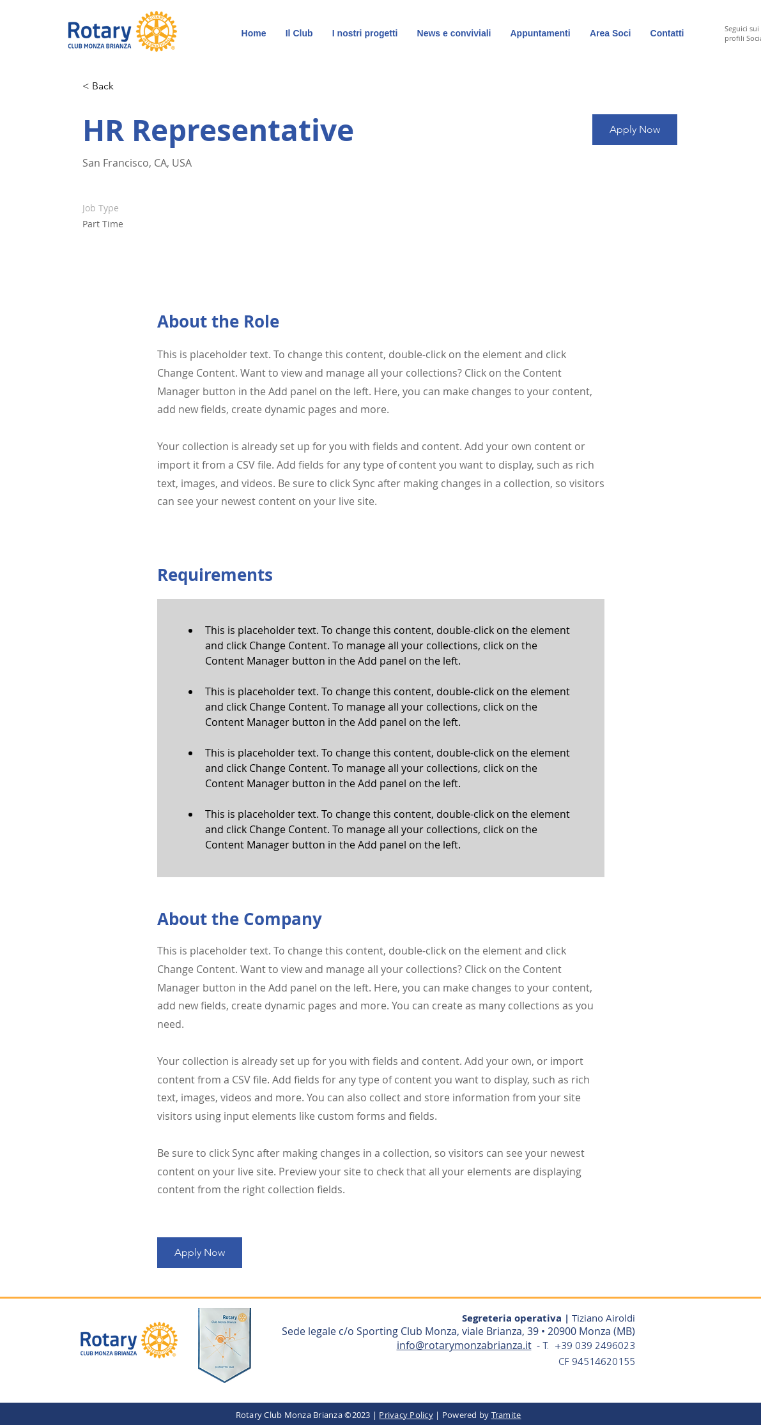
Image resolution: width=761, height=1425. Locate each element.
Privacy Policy (406, 1415)
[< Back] (127, 86)
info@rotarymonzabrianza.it (464, 1345)
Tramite (506, 1415)
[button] (610, 33)
